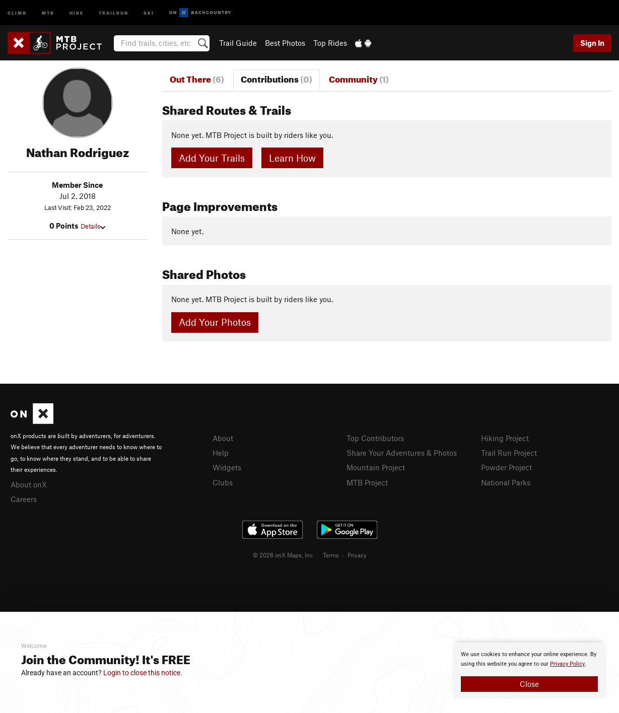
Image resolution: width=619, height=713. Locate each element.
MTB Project (367, 482)
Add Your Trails (212, 158)
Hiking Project (505, 438)
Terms (331, 554)
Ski (149, 12)
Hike (77, 12)
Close (529, 683)
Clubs (223, 482)
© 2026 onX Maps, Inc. (283, 554)
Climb (17, 12)
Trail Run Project (509, 452)
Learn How (292, 158)
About (223, 438)
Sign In (592, 42)
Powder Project (506, 467)
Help (221, 452)
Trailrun (113, 12)
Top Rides (330, 42)
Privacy (357, 554)
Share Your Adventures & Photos (402, 452)
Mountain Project (376, 467)
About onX (29, 484)
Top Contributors (375, 438)
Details (93, 226)
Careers (24, 499)
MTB (48, 12)
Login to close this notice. (142, 673)
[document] (529, 671)
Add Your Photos (215, 322)
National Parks (505, 482)
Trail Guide (238, 42)
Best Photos (285, 42)
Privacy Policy (567, 664)
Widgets (227, 467)
